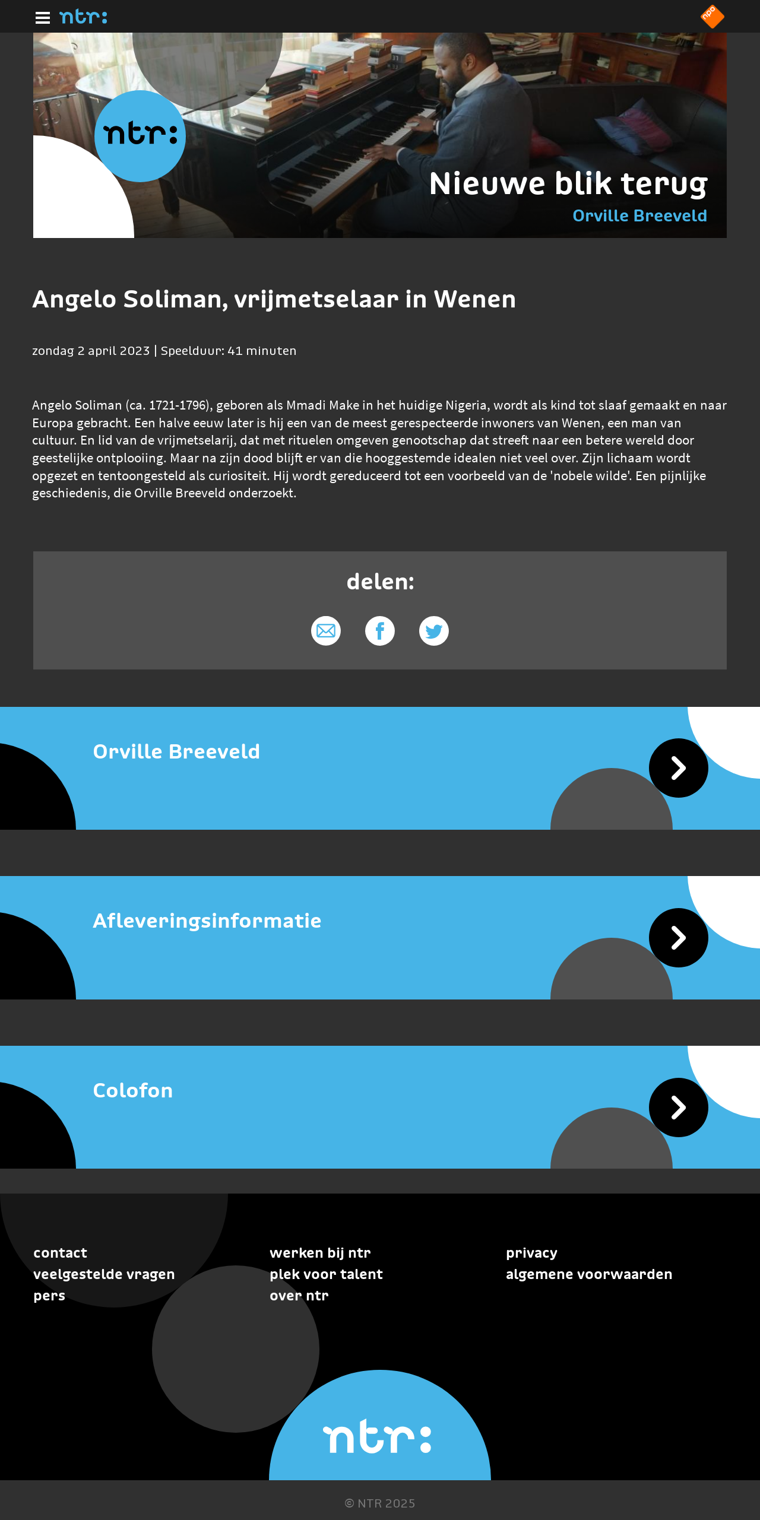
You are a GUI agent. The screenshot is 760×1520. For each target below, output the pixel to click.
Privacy (532, 1252)
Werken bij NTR (320, 1252)
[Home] (83, 20)
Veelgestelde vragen (104, 1274)
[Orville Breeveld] (380, 752)
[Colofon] (380, 1090)
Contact (60, 1252)
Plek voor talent (326, 1274)
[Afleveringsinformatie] (380, 921)
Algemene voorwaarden (589, 1274)
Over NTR (299, 1295)
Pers (49, 1295)
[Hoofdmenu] (40, 16)
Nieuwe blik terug (568, 183)
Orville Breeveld (640, 215)
